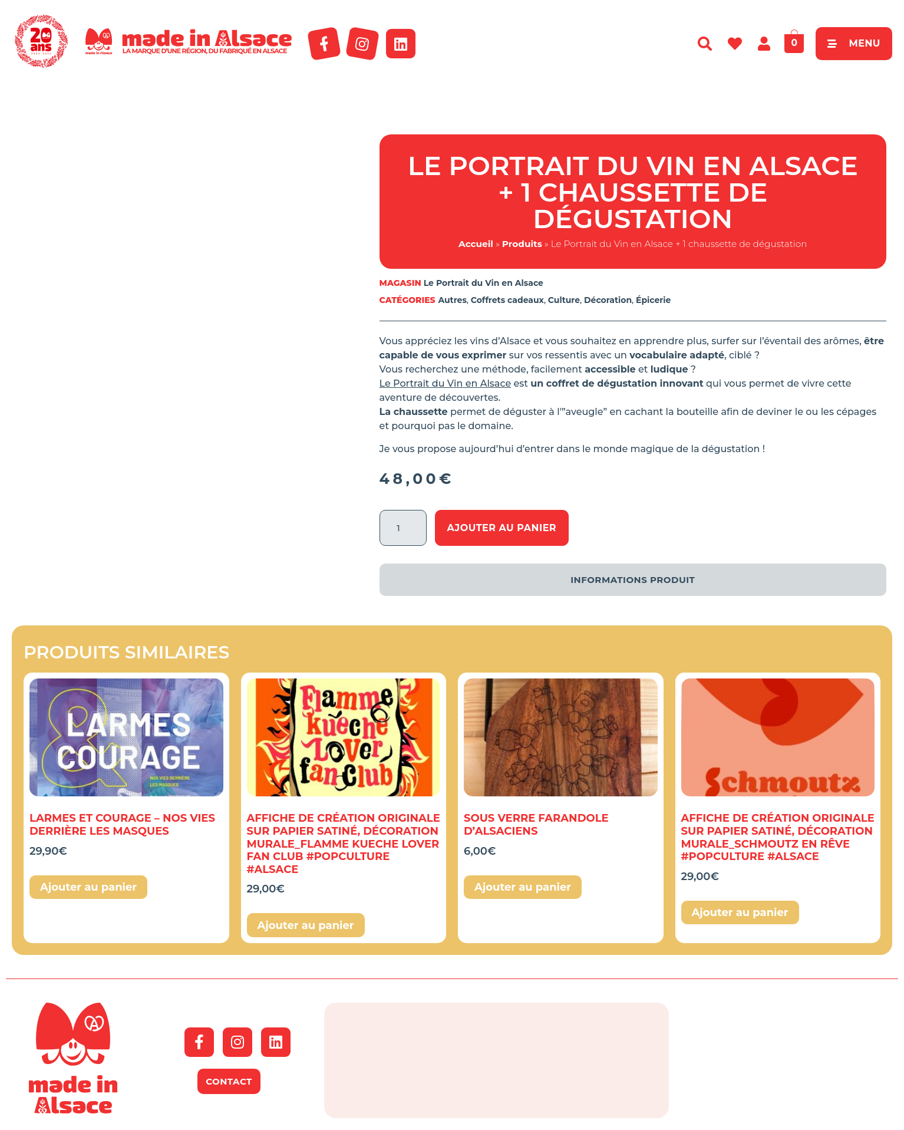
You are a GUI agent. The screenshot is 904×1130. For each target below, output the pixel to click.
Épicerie (653, 300)
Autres (452, 300)
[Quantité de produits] (403, 528)
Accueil (475, 243)
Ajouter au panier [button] (88, 887)
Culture (564, 300)
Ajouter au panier (502, 527)
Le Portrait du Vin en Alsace (483, 283)
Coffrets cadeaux (507, 300)
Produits (522, 243)
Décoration (608, 300)
